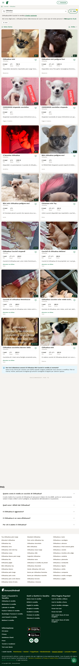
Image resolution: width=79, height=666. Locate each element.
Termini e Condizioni (8, 644)
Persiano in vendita (33, 615)
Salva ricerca (7, 27)
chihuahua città (32, 553)
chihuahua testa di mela (9, 582)
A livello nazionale (31, 15)
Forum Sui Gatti (57, 612)
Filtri (74, 10)
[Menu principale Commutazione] (3, 2)
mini (5, 22)
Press (3, 640)
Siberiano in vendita (33, 618)
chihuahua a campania (60, 572)
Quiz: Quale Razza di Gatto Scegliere (60, 621)
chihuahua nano (32, 559)
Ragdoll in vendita (32, 605)
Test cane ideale (7, 647)
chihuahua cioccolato (34, 543)
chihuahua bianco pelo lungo (10, 556)
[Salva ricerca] (74, 660)
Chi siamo (5, 631)
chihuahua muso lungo (34, 550)
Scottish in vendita (33, 612)
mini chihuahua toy (7, 566)
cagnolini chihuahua (33, 556)
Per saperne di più (70, 19)
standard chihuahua (33, 537)
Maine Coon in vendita (34, 599)
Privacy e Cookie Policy (50, 658)
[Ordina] (73, 27)
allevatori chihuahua (8, 540)
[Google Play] (33, 629)
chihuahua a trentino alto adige (63, 553)
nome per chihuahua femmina (37, 572)
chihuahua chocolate (34, 566)
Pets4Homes (17, 652)
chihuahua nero (6, 546)
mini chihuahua (32, 546)
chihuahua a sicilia (59, 569)
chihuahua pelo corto (8, 575)
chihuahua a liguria (59, 566)
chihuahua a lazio (59, 537)
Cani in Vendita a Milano (59, 599)
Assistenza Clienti (7, 637)
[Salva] (35, 60)
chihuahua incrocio (33, 579)
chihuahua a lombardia (60, 562)
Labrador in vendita (8, 607)
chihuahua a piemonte (60, 559)
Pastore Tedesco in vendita (11, 610)
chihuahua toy (6, 543)
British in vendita (32, 602)
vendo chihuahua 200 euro (36, 569)
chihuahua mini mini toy (9, 550)
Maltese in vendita (8, 620)
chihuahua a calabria (60, 556)
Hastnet (26, 652)
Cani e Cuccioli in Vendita (10, 597)
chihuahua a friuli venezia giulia (63, 546)
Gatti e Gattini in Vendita (38, 596)
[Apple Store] (34, 635)
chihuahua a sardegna (60, 540)
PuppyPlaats (34, 652)
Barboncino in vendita (9, 604)
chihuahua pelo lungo (8, 572)
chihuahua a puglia (59, 579)
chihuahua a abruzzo (60, 543)
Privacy (4, 634)
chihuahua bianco (7, 569)
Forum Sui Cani (56, 608)
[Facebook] (31, 640)
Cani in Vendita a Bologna (60, 605)
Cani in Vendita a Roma (59, 602)
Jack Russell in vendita (9, 617)
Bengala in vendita (33, 608)
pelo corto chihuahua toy (35, 540)
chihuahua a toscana (34, 582)
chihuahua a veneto (59, 550)
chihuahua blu (6, 559)
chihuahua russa (6, 553)
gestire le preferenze (9, 660)
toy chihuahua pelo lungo (9, 537)
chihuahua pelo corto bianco (10, 579)
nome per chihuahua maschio (37, 575)
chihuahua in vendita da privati (37, 562)
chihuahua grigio (6, 562)
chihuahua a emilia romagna (62, 575)
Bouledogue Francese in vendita (12, 614)
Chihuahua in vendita (8, 601)
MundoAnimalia (45, 652)
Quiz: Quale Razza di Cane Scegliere (60, 616)
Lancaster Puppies (70, 652)
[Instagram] (36, 640)
